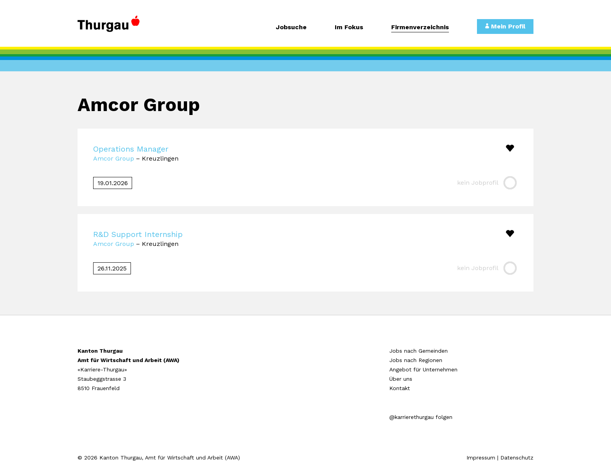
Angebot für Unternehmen (423, 369)
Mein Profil (505, 26)
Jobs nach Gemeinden (418, 351)
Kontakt (399, 388)
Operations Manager (130, 149)
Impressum (480, 457)
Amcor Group (113, 158)
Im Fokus (349, 27)
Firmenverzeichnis (420, 27)
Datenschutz (516, 457)
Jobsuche (291, 27)
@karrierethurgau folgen (420, 417)
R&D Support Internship (138, 234)
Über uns (400, 379)
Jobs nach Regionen (415, 360)
